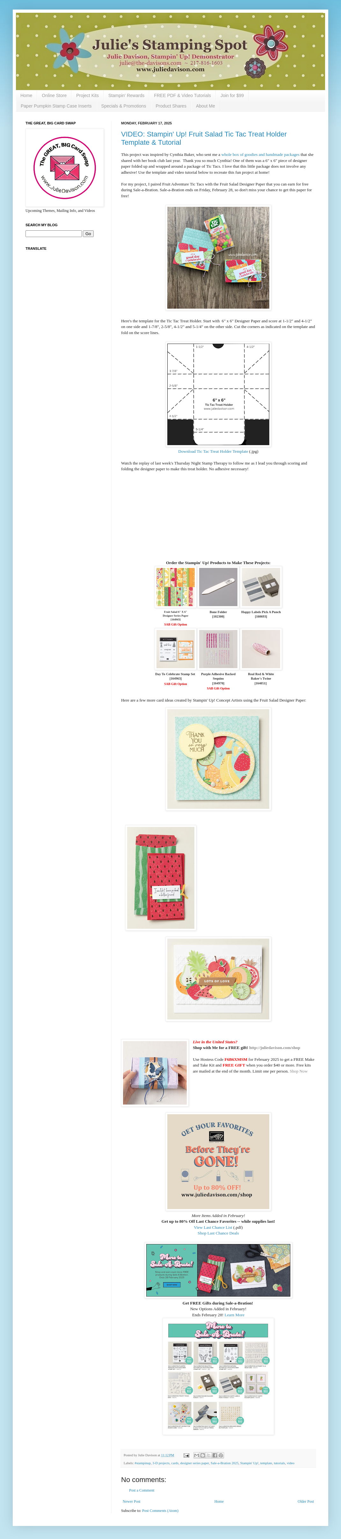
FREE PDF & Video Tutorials (182, 95)
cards (174, 1463)
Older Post (306, 1501)
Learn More (234, 1314)
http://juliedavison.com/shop (274, 1047)
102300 (218, 616)
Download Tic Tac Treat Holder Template (213, 451)
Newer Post (132, 1501)
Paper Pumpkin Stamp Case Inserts (56, 105)
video (290, 1463)
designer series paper (194, 1463)
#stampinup (142, 1463)
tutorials (279, 1463)
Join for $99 (232, 95)
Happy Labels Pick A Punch (261, 612)
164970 (218, 683)
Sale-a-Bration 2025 (224, 1463)
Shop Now (299, 1071)
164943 (175, 619)
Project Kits (87, 95)
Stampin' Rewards (126, 95)
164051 (260, 683)
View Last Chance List (213, 1227)
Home (26, 95)
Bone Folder (218, 612)
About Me (205, 105)
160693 (261, 616)
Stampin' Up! (249, 1463)
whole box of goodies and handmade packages (260, 154)
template (266, 1463)
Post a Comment (141, 1490)
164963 (175, 678)
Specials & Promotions (123, 105)
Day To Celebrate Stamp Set (175, 674)
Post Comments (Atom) (160, 1510)
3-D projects (161, 1463)
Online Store (54, 95)
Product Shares (171, 105)
